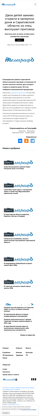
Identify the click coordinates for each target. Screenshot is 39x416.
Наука (5, 358)
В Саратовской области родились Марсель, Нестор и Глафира (16, 215)
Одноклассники (18, 132)
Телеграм (22, 131)
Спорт (5, 369)
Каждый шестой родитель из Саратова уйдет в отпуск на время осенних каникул (19, 309)
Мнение (19, 352)
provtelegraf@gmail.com (13, 404)
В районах (6, 352)
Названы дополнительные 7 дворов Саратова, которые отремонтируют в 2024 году (18, 321)
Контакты (6, 372)
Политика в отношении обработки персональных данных (18, 387)
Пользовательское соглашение (11, 389)
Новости (19, 40)
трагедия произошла (18, 93)
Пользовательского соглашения (28, 409)
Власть (28, 348)
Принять (5, 413)
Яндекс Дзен (30, 132)
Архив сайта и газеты (11, 374)
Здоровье (19, 355)
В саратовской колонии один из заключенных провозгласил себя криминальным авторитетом (16, 328)
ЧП (27, 355)
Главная (6, 348)
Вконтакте (31, 131)
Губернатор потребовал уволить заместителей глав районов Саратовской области (19, 240)
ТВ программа (8, 355)
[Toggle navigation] (35, 4)
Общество (6, 365)
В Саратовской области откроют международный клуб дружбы (16, 315)
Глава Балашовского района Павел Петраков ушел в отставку (17, 168)
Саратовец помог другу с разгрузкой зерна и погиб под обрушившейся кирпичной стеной (18, 191)
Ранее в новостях (27, 335)
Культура (29, 352)
